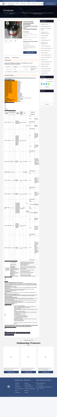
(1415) (45, 50)
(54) (43, 37)
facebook (37, 390)
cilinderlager (26, 390)
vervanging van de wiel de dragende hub (22, 332)
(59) (46, 68)
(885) (44, 52)
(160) (46, 61)
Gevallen (34, 3)
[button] (6, 359)
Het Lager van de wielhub (12, 13)
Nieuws (29, 3)
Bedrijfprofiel (17, 383)
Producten (11, 3)
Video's (17, 3)
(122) (47, 48)
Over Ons (23, 3)
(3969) (44, 35)
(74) (44, 43)
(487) (45, 33)
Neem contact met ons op (19, 388)
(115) (45, 40)
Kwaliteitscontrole (18, 386)
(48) (46, 57)
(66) (45, 64)
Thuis (5, 3)
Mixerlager (26, 392)
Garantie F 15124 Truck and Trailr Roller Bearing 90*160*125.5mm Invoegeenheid (11, 369)
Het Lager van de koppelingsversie (30, 388)
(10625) (44, 24)
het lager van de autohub (9, 334)
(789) (45, 26)
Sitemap (16, 390)
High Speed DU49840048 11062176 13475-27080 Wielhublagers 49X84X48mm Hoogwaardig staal (45, 369)
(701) (44, 59)
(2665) (46, 29)
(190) (45, 70)
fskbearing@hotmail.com (41, 383)
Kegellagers (26, 383)
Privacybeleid (17, 392)
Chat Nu (47, 86)
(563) (44, 66)
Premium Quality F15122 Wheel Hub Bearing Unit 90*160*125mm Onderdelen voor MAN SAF (28, 369)
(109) (44, 73)
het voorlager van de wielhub (10, 332)
